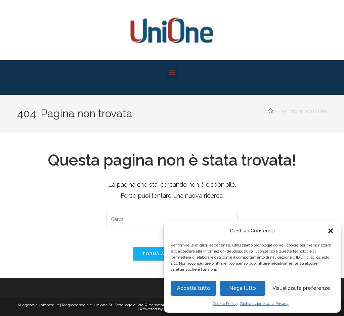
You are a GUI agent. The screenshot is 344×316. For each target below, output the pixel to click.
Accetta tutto (193, 288)
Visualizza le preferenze (301, 288)
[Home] (270, 111)
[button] (330, 230)
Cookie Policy (225, 303)
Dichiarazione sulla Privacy (264, 303)
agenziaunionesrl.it (40, 304)
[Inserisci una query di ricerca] (172, 219)
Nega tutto (242, 288)
